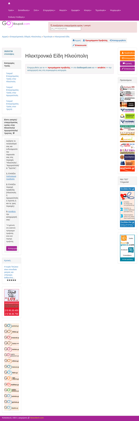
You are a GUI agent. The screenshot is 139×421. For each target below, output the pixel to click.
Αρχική (5, 37)
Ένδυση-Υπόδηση (16, 17)
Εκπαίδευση (24, 10)
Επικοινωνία (128, 69)
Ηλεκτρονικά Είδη (62, 37)
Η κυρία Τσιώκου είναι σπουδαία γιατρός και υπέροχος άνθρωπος (11, 272)
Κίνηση (87, 10)
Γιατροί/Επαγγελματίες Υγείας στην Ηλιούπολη (12, 77)
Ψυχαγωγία (115, 10)
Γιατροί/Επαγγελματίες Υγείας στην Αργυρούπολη (12, 91)
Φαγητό (63, 10)
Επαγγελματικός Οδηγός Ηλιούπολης (25, 37)
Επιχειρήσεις (49, 10)
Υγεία (11, 10)
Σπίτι (36, 10)
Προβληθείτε (128, 53)
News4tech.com (37, 418)
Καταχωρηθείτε (12, 248)
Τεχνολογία (100, 10)
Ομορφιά (75, 10)
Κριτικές (7, 260)
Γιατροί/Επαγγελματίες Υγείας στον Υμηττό (12, 105)
